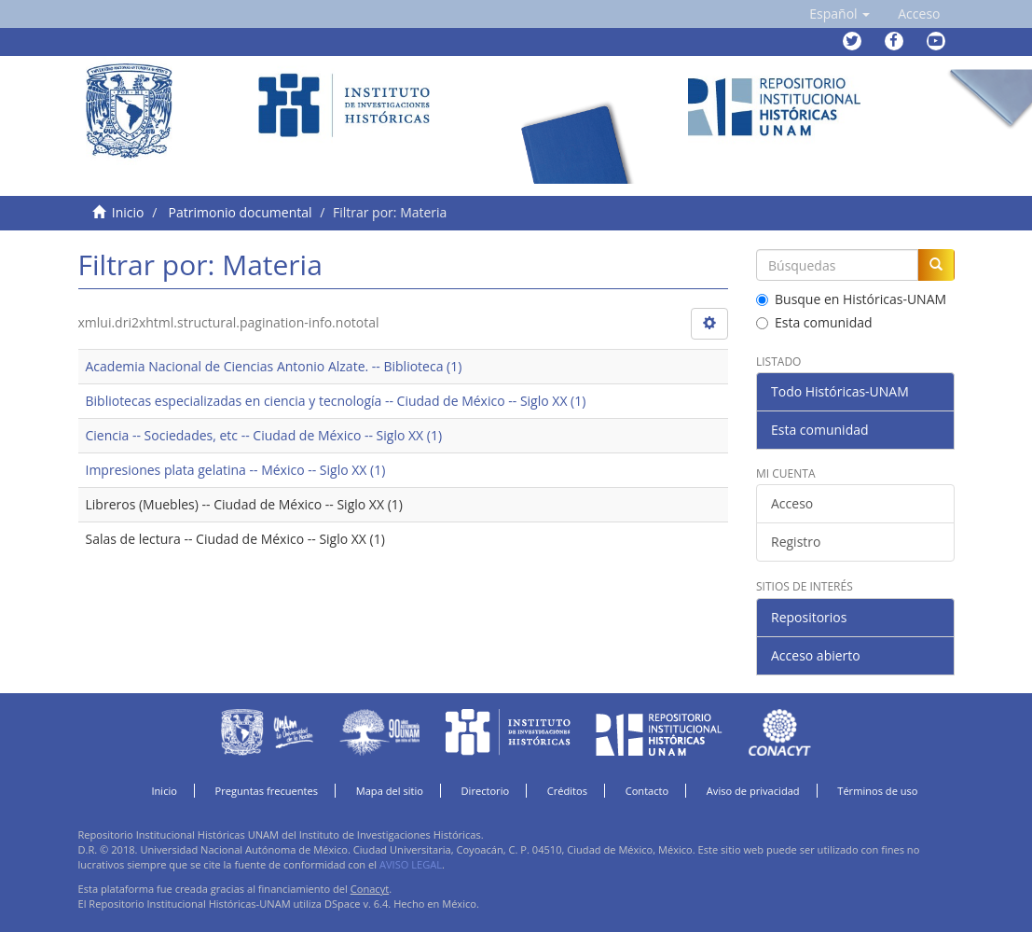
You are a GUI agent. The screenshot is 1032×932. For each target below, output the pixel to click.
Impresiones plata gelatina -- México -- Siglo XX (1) (236, 470)
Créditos (567, 791)
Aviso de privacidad (753, 791)
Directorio (485, 791)
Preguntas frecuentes (266, 791)
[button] (839, 14)
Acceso (792, 503)
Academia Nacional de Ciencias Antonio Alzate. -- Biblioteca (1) (274, 366)
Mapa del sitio (389, 791)
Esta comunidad (814, 322)
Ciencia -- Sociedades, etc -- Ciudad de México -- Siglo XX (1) (264, 435)
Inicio (128, 212)
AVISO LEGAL (410, 864)
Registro (795, 541)
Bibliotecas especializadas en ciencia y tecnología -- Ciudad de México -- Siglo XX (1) (336, 401)
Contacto (647, 791)
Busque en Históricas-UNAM (851, 299)
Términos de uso (877, 791)
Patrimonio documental (240, 212)
